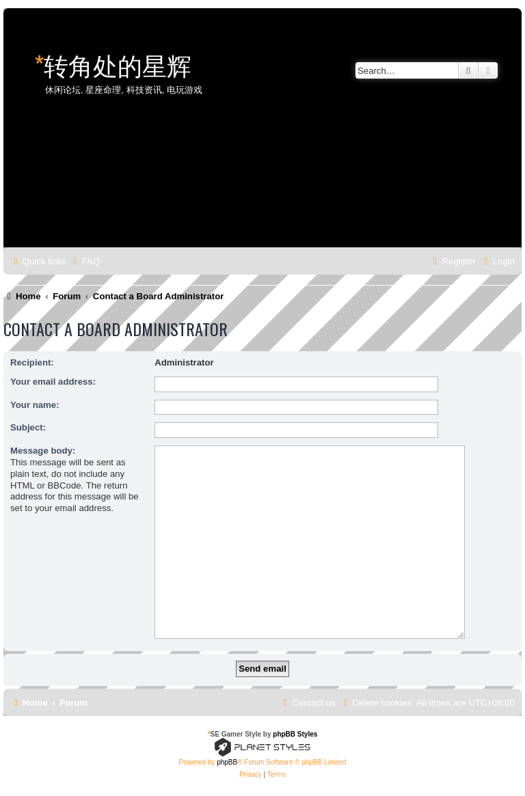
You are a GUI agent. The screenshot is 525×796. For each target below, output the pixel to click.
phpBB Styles (295, 734)
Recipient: (32, 362)
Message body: (42, 450)
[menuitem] (85, 261)
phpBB (227, 762)
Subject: (28, 427)
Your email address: (53, 381)
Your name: (34, 405)
